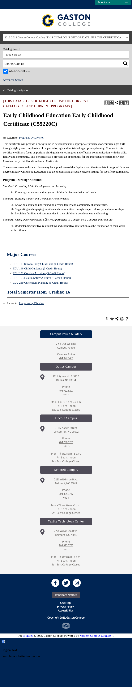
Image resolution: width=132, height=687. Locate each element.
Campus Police (66, 347)
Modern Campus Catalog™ (96, 635)
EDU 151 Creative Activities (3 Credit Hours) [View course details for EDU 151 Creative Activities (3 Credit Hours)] (39, 273)
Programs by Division (31, 137)
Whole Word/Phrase (19, 71)
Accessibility (65, 610)
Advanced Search (13, 79)
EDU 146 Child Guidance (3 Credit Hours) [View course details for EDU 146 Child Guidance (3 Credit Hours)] (37, 268)
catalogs (28, 635)
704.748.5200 (66, 442)
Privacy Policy (65, 606)
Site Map (65, 602)
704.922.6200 (66, 390)
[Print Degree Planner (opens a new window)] (106, 103)
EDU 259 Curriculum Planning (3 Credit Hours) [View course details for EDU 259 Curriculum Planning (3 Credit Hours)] (40, 282)
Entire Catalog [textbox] (13, 54)
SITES (92, 4)
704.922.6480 (66, 358)
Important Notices (66, 594)
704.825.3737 (66, 493)
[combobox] (66, 37)
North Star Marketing (66, 626)
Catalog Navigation (18, 90)
